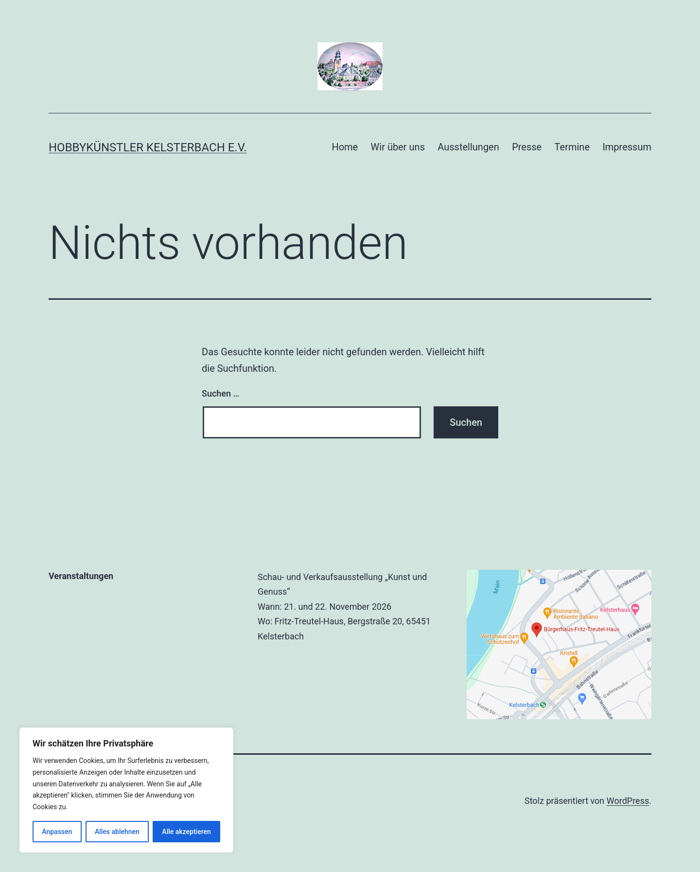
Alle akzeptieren (186, 832)
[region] (126, 790)
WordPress (628, 801)
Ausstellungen (468, 147)
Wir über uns (398, 147)
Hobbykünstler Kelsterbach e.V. (148, 147)
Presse (527, 147)
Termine (572, 147)
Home (345, 147)
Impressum (626, 147)
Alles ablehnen (117, 832)
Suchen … (220, 393)
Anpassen (57, 832)
